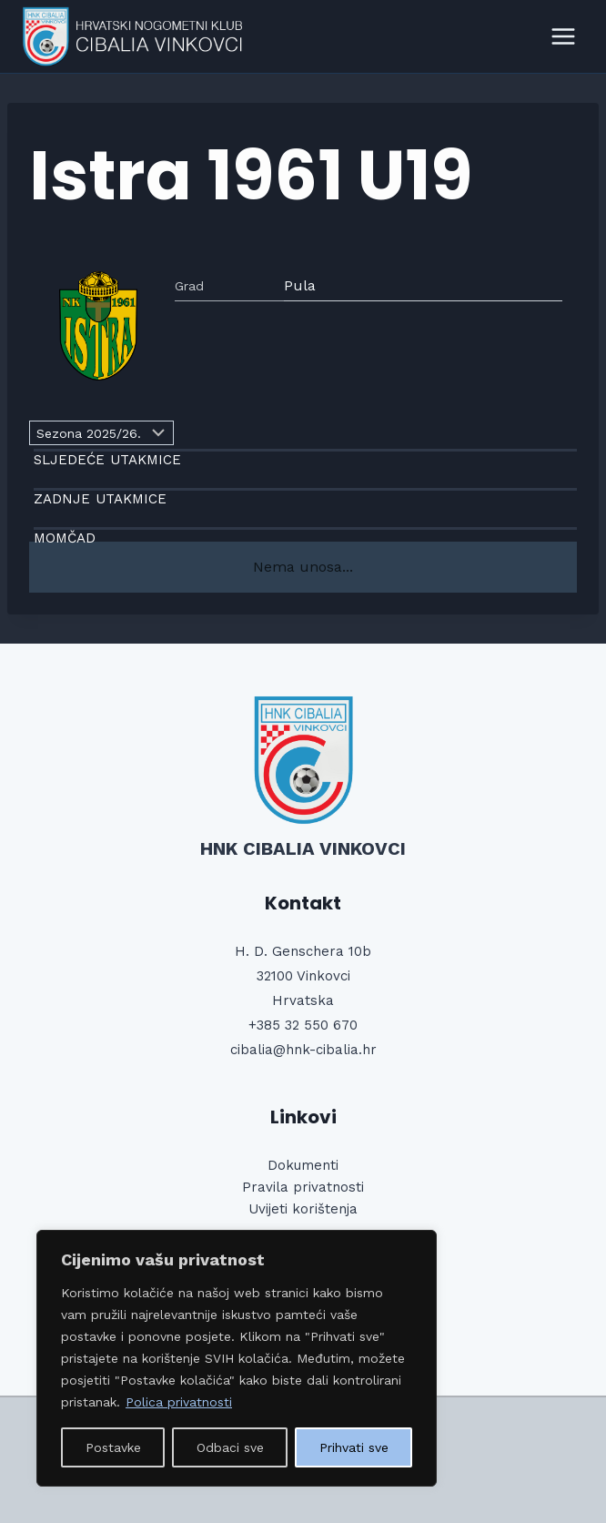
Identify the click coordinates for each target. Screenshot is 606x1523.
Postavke (113, 1447)
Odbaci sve (230, 1447)
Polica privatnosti (179, 1402)
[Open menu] (562, 36)
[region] (236, 1358)
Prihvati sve (354, 1447)
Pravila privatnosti (303, 1187)
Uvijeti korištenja (303, 1209)
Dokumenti (303, 1165)
